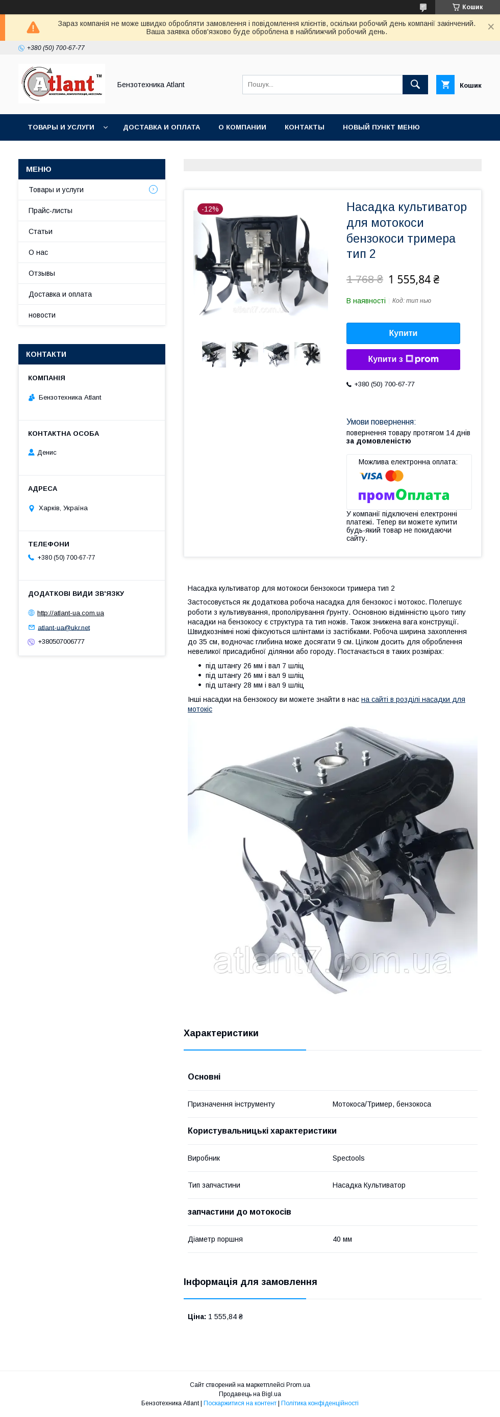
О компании (242, 127)
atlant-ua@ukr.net (64, 627)
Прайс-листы (50, 210)
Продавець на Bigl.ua (250, 1394)
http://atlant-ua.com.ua (70, 613)
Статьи (41, 231)
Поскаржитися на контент (240, 1403)
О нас (38, 252)
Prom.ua (298, 1384)
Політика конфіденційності (320, 1403)
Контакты (304, 127)
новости (42, 315)
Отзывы (42, 273)
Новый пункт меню (381, 127)
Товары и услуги (61, 127)
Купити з (403, 359)
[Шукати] (415, 84)
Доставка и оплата (161, 127)
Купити (403, 333)
